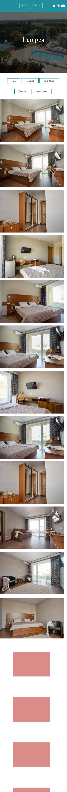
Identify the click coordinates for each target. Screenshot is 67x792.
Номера (30, 81)
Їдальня (23, 91)
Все (14, 81)
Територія (49, 81)
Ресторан (42, 91)
